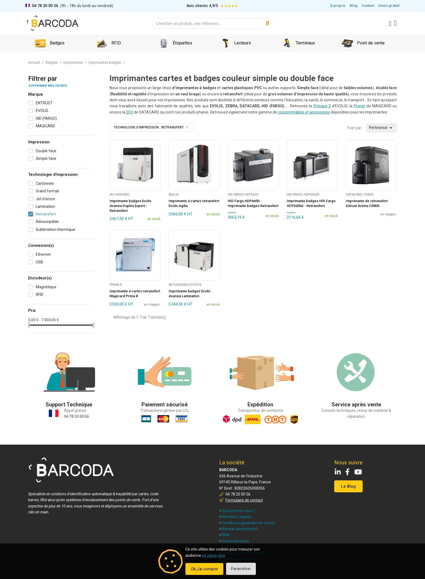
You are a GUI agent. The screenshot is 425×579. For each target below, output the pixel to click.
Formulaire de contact (244, 500)
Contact (368, 6)
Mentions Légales (235, 517)
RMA (224, 535)
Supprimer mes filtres (47, 86)
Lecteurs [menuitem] (242, 43)
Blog (354, 6)
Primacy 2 (322, 106)
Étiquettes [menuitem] (182, 43)
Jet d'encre (45, 199)
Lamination (45, 206)
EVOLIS (42, 110)
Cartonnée (45, 183)
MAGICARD (45, 126)
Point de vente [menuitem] (371, 43)
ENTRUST (44, 103)
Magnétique (46, 287)
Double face (46, 151)
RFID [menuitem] (116, 43)
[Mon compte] (390, 23)
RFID (39, 294)
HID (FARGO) (46, 118)
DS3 (129, 112)
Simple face (46, 158)
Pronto (359, 106)
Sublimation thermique (55, 229)
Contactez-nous (234, 541)
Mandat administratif (238, 529)
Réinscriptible (47, 221)
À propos (338, 6)
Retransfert (46, 214)
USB (39, 262)
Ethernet (43, 254)
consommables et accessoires (304, 112)
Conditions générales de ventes (247, 523)
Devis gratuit (389, 6)
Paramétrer (241, 568)
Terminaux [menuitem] (305, 43)
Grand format (47, 191)
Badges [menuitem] (57, 43)
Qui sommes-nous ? (237, 511)
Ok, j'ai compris (204, 569)
